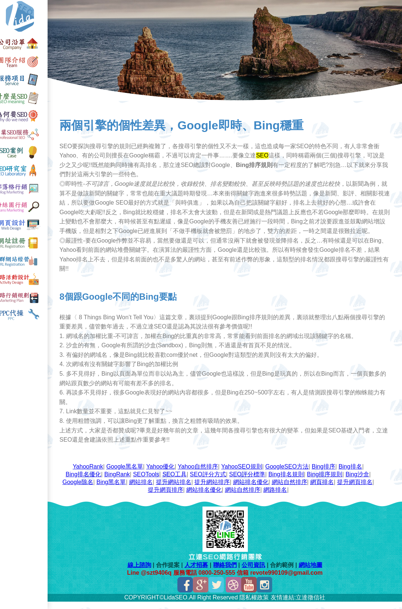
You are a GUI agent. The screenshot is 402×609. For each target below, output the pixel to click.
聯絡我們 (228, 572)
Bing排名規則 (290, 481)
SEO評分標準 (251, 481)
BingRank (121, 481)
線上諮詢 (143, 572)
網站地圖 (314, 572)
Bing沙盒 (361, 481)
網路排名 (279, 497)
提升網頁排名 (359, 489)
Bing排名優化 (87, 481)
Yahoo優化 (164, 474)
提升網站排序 (216, 489)
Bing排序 (328, 474)
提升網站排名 (177, 489)
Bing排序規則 (329, 481)
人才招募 (200, 572)
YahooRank (92, 474)
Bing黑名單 (115, 489)
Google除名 (82, 489)
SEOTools (150, 481)
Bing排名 (354, 474)
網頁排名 (326, 489)
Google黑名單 (129, 474)
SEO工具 (179, 481)
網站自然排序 (293, 489)
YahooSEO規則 (245, 474)
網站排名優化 (255, 489)
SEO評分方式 (212, 481)
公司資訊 (257, 572)
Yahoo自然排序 (202, 474)
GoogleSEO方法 (291, 474)
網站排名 (145, 489)
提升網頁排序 (169, 497)
